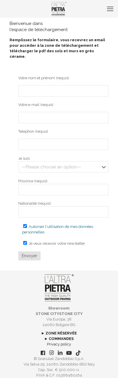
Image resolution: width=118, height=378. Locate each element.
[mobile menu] (110, 9)
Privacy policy (59, 344)
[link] (59, 288)
